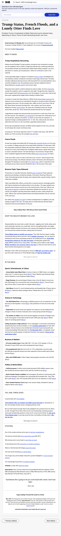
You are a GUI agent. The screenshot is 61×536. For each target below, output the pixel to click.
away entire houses (41, 154)
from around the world (28, 436)
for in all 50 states (25, 452)
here (19, 83)
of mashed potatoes (28, 462)
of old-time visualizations (36, 432)
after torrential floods (40, 143)
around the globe (30, 448)
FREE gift (38, 251)
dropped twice (24, 93)
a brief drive (50, 89)
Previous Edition (10, 521)
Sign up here (20, 49)
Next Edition (52, 521)
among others (21, 107)
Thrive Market (20, 399)
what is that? (39, 77)
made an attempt (13, 189)
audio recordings (37, 173)
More (29, 274)
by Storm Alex (34, 162)
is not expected (28, 115)
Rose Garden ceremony (45, 99)
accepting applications (39, 326)
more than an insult (31, 440)
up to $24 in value (47, 251)
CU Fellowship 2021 (36, 330)
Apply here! (43, 509)
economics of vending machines (30, 444)
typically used (19, 85)
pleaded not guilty (19, 199)
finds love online (23, 465)
